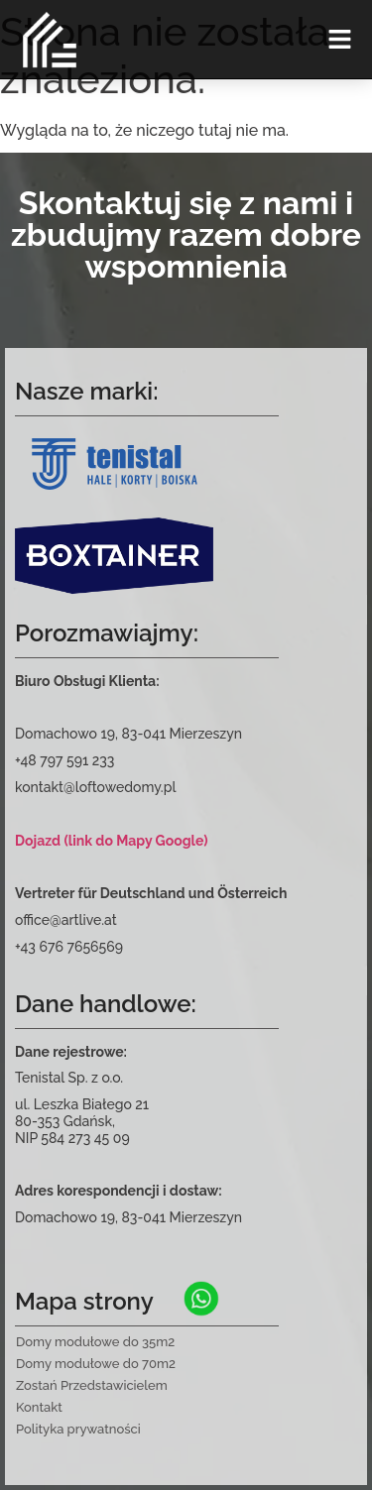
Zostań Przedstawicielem (92, 1385)
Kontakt (39, 1407)
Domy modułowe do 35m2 (95, 1341)
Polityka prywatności (78, 1429)
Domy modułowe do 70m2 (96, 1363)
